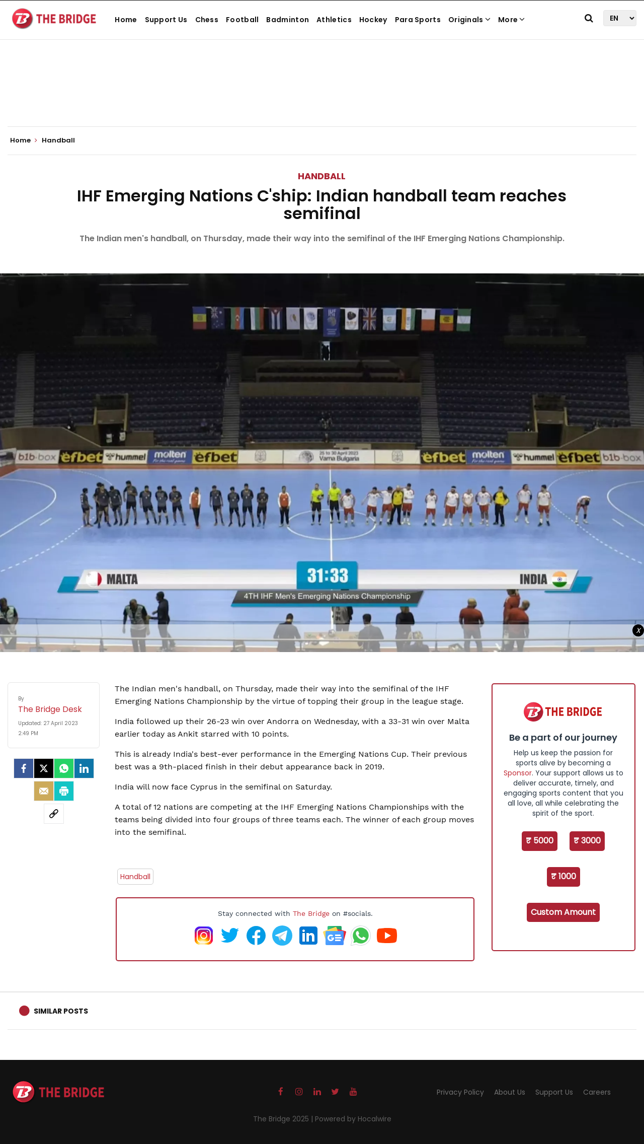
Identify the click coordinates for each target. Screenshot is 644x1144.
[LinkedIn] (84, 768)
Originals (469, 20)
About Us (509, 1092)
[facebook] (24, 768)
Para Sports (418, 20)
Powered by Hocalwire (353, 1119)
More (511, 20)
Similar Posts (61, 1011)
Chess (207, 20)
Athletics (334, 20)
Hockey (373, 20)
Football (242, 20)
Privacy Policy (460, 1092)
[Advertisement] (322, 95)
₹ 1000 (563, 876)
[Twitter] (44, 768)
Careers (597, 1092)
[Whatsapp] (64, 768)
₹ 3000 (587, 840)
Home (126, 20)
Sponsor (518, 773)
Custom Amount (563, 912)
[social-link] (54, 814)
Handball (322, 176)
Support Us (166, 20)
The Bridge (311, 913)
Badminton (287, 20)
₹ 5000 (539, 840)
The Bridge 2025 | (284, 1119)
